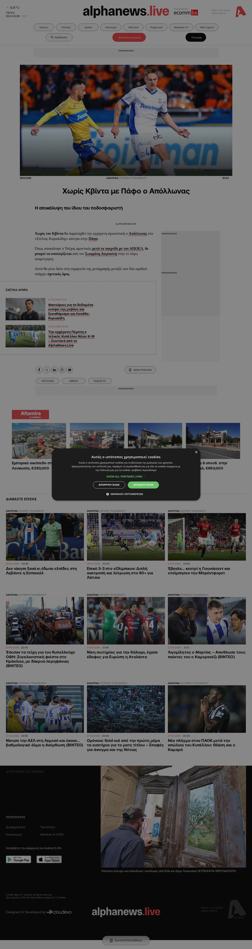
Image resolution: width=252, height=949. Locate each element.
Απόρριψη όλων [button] (109, 484)
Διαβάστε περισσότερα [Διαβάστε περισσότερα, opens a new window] (144, 470)
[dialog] (126, 474)
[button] (126, 476)
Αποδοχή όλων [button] (143, 484)
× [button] (196, 452)
